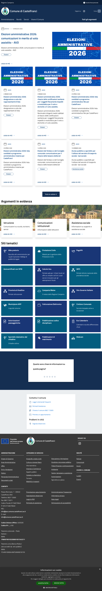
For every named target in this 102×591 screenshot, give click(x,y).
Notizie (78, 459)
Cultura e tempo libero (33, 462)
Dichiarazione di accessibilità (61, 503)
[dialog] (51, 579)
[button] (51, 588)
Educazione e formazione (59, 458)
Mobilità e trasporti (32, 481)
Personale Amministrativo (10, 477)
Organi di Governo (7, 459)
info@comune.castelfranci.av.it (12, 517)
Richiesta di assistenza (34, 503)
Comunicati (80, 462)
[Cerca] (98, 11)
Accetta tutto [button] (43, 583)
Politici (3, 473)
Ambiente (54, 469)
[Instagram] (81, 11)
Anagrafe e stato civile (33, 459)
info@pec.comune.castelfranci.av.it (13, 511)
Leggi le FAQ (30, 499)
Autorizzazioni (56, 476)
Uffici (3, 466)
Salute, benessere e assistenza (61, 473)
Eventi (78, 479)
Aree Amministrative (8, 462)
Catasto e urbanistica (33, 475)
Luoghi (78, 476)
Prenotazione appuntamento (36, 492)
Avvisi (7, 29)
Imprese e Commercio (33, 469)
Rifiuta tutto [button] (59, 583)
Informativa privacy (58, 495)
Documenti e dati (7, 480)
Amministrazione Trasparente (61, 492)
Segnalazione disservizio (34, 495)
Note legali (55, 499)
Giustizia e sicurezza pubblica (61, 462)
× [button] (100, 569)
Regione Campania (7, 2)
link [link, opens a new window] (70, 579)
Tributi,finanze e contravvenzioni (62, 466)
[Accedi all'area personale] (91, 2)
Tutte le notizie (51, 194)
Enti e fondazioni (7, 469)
